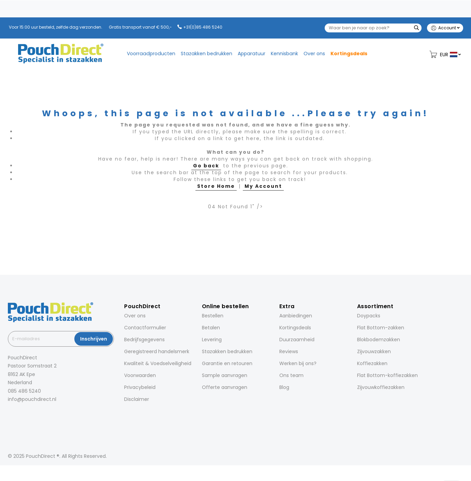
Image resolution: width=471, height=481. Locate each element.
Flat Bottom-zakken (380, 327)
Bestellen (212, 315)
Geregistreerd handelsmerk (156, 351)
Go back (206, 165)
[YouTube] (47, 414)
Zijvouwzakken (374, 351)
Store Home (216, 186)
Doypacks (368, 315)
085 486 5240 (24, 391)
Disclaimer (136, 399)
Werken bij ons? (298, 363)
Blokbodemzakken (378, 339)
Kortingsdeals (295, 327)
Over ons (135, 315)
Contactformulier (145, 327)
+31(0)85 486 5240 (202, 27)
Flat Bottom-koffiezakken (387, 375)
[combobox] (373, 28)
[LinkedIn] (28, 414)
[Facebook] (9, 414)
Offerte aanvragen (224, 387)
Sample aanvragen (224, 375)
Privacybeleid (140, 387)
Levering (212, 339)
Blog (284, 387)
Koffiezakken (372, 363)
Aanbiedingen (295, 315)
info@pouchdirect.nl (32, 399)
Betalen (211, 327)
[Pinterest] (37, 414)
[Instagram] (18, 414)
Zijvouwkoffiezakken (380, 387)
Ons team (291, 375)
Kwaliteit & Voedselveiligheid (157, 363)
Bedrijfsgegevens (144, 339)
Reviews (288, 351)
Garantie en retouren (227, 363)
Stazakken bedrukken (227, 351)
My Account (263, 186)
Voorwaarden (140, 375)
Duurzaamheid (296, 339)
